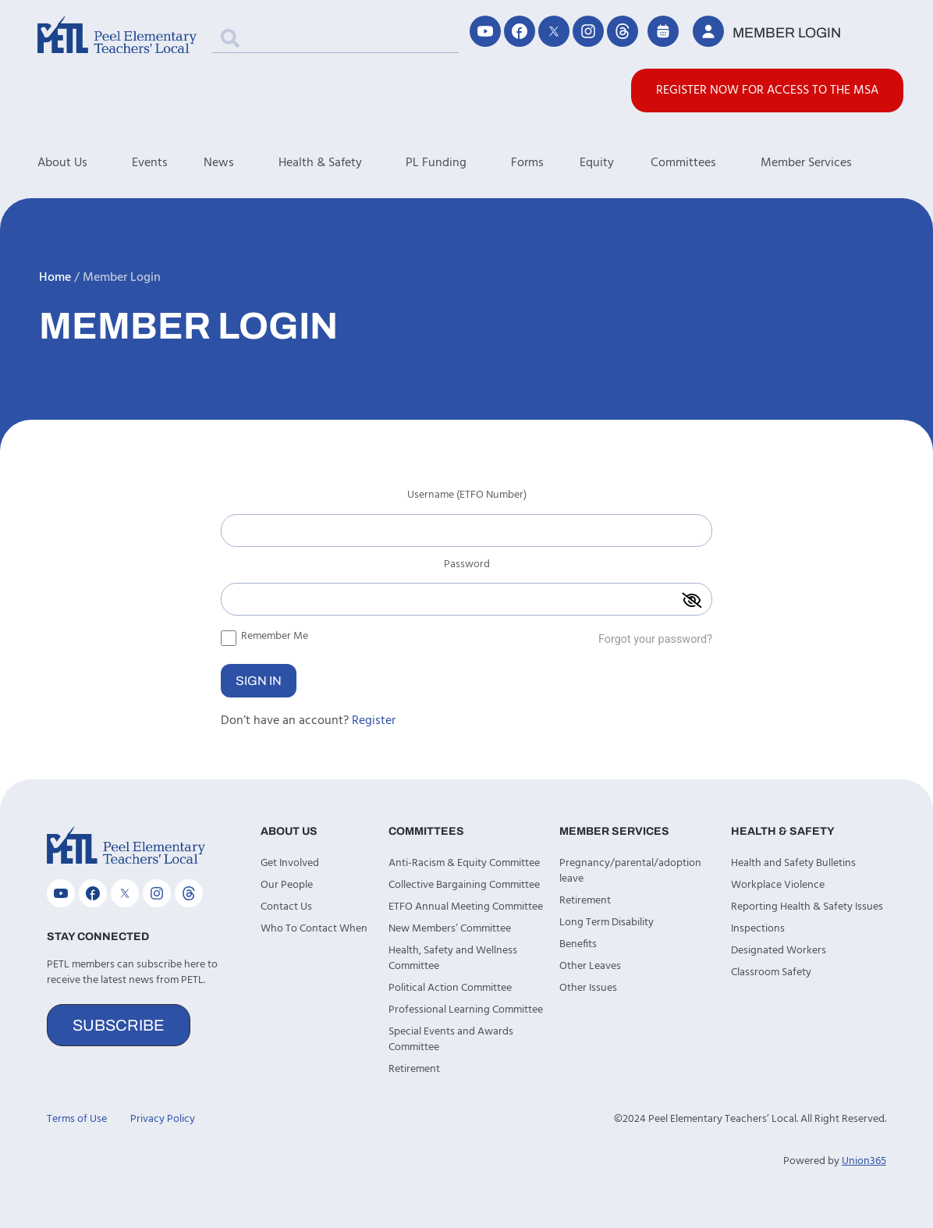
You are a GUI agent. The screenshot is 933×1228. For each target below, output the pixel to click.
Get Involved (290, 863)
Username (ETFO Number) (467, 497)
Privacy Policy (162, 1119)
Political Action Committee (450, 988)
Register (374, 721)
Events (150, 163)
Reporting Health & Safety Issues (807, 907)
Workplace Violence (778, 885)
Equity (597, 163)
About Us (84, 163)
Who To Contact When (314, 929)
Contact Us (286, 907)
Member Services (828, 163)
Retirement (414, 1069)
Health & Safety (342, 163)
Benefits (578, 944)
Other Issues (588, 988)
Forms (527, 163)
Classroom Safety (771, 972)
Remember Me (264, 636)
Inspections (758, 929)
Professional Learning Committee (465, 1010)
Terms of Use (77, 1119)
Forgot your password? (655, 639)
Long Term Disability (606, 923)
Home (55, 278)
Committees (706, 163)
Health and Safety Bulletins (793, 863)
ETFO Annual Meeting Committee (465, 907)
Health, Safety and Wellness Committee (452, 958)
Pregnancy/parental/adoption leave (630, 871)
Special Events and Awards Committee (450, 1039)
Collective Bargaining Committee (464, 885)
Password (467, 566)
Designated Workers (778, 951)
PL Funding (458, 163)
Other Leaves (590, 966)
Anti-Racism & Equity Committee (464, 863)
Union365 (864, 1161)
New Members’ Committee (449, 929)
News (241, 163)
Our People (287, 885)
